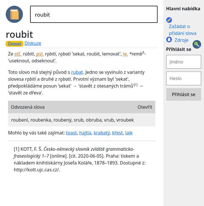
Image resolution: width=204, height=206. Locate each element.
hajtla (85, 133)
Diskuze (32, 43)
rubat (77, 72)
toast (71, 133)
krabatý (102, 133)
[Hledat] (94, 14)
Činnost (14, 43)
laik (129, 133)
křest (117, 133)
